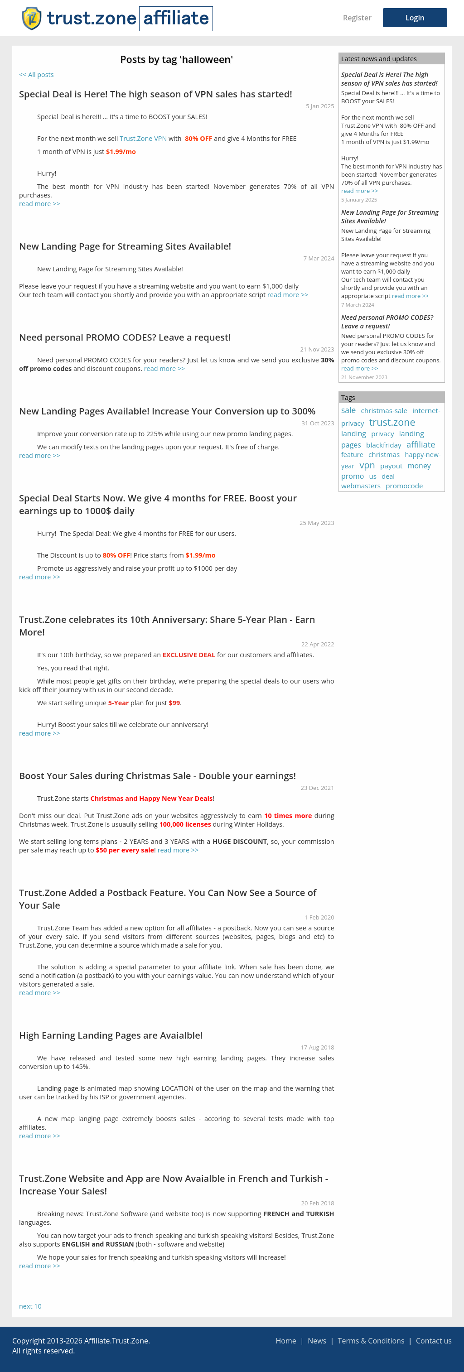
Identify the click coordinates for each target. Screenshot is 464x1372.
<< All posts (36, 74)
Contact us (434, 1341)
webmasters (361, 485)
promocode (404, 485)
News (317, 1341)
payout (391, 465)
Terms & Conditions (371, 1341)
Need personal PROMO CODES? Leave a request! (125, 337)
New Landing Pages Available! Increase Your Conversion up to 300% (167, 410)
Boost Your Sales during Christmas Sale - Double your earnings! (157, 775)
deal (388, 476)
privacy (382, 433)
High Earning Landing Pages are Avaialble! (111, 1035)
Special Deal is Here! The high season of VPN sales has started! (155, 93)
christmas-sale (384, 410)
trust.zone (392, 421)
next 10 (30, 1306)
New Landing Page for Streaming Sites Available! (125, 246)
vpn (367, 465)
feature (352, 454)
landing (353, 433)
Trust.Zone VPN (143, 138)
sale (348, 409)
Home (286, 1341)
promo (352, 476)
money (419, 466)
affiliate (420, 444)
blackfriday (383, 444)
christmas (384, 454)
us (373, 476)
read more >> (39, 203)
